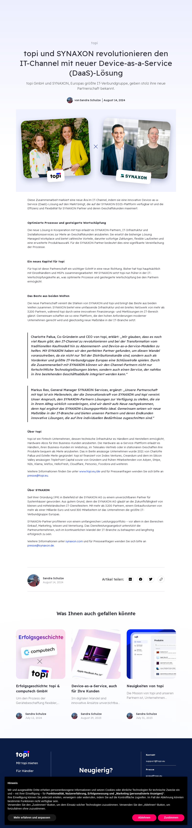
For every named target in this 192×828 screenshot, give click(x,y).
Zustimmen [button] (171, 817)
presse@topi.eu (37, 475)
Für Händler (25, 771)
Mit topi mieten (27, 763)
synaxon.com (74, 541)
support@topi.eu (155, 761)
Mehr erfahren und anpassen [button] (32, 817)
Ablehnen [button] (144, 817)
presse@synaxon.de (40, 545)
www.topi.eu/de (89, 471)
